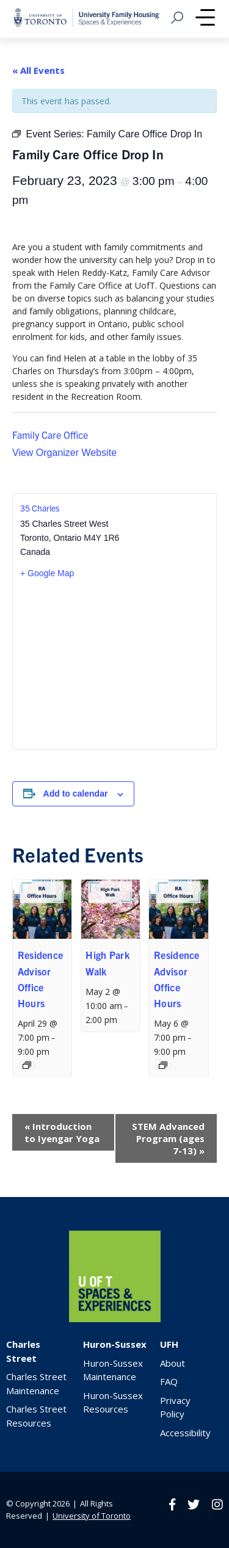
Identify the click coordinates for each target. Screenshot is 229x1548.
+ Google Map (47, 573)
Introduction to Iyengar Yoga (62, 1132)
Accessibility (185, 1433)
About (172, 1363)
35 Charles (39, 507)
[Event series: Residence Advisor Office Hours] (27, 1065)
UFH (169, 1344)
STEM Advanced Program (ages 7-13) (168, 1138)
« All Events (38, 70)
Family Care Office (50, 435)
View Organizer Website (64, 452)
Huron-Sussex (115, 1344)
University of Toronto (92, 1515)
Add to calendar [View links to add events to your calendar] (75, 793)
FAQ (169, 1381)
